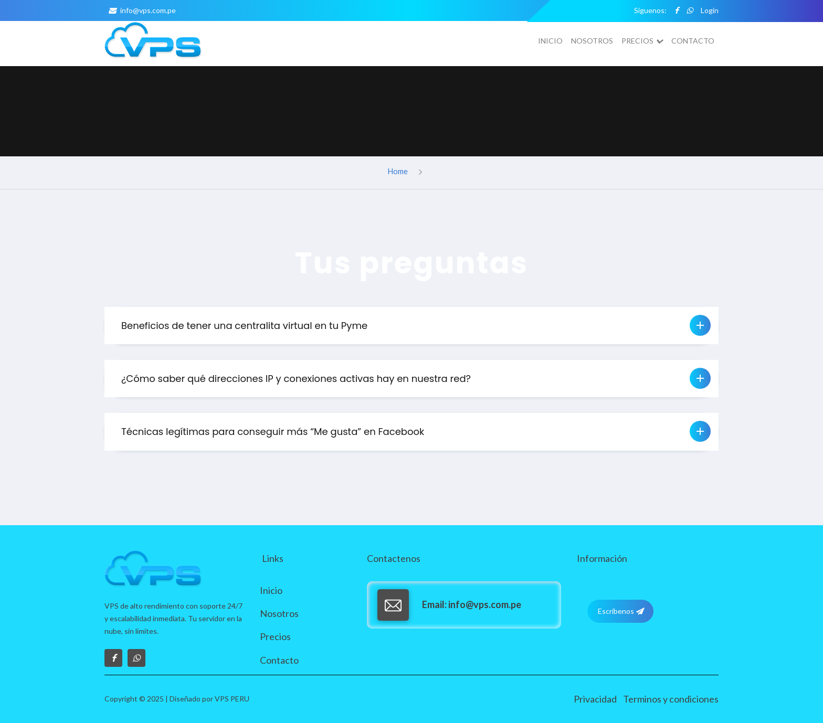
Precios (275, 637)
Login (710, 10)
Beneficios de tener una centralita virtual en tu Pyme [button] (416, 325)
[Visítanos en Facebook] (113, 658)
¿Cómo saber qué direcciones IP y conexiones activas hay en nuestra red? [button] (416, 378)
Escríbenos (620, 611)
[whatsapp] (690, 10)
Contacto (692, 40)
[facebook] (676, 10)
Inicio (550, 40)
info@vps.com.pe (140, 10)
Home (397, 171)
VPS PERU (232, 698)
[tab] (411, 325)
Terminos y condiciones (671, 699)
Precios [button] (642, 41)
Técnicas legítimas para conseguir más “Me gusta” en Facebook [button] (416, 431)
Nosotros (592, 40)
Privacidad (595, 699)
